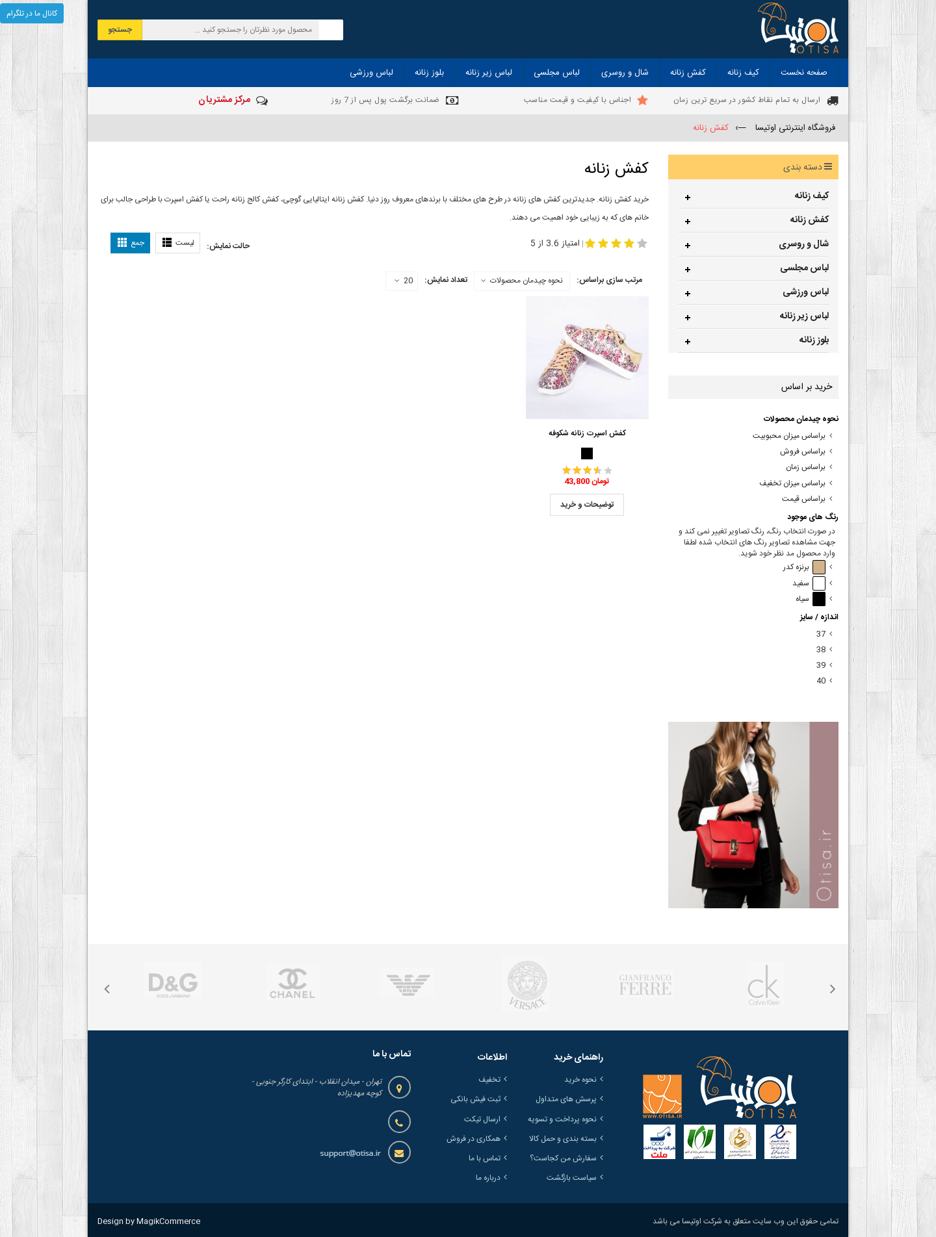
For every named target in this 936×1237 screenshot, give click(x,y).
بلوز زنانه (814, 340)
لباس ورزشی (806, 292)
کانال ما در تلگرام (31, 13)
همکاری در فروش (473, 1138)
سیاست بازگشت (572, 1177)
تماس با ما (484, 1158)
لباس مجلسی (804, 268)
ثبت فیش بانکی (475, 1099)
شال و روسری (804, 244)
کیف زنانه (812, 196)
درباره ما (488, 1177)
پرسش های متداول (566, 1099)
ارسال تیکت (482, 1119)
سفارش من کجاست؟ (563, 1158)
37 (821, 634)
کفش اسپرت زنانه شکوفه (587, 433)
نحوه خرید (580, 1079)
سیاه (811, 599)
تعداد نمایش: (445, 280)
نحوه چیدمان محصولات (526, 280)
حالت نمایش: (228, 246)
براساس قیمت (804, 499)
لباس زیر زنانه (804, 316)
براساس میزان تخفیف (792, 483)
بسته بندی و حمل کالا (563, 1138)
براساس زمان (806, 467)
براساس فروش (803, 451)
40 (821, 681)
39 (821, 665)
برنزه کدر (804, 567)
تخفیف (489, 1079)
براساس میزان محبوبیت (789, 436)
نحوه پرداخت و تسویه (562, 1119)
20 (404, 281)
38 (821, 650)
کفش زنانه (809, 220)
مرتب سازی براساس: (609, 280)
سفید (809, 583)
